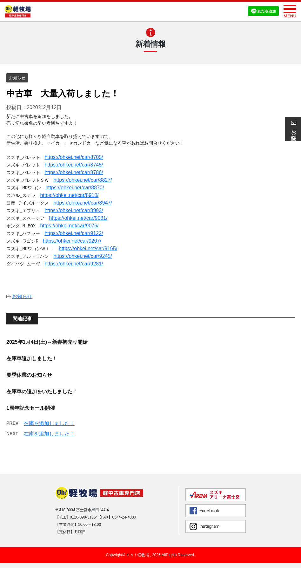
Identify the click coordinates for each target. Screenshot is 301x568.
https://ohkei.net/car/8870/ (74, 187)
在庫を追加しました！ (49, 423)
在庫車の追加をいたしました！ (41, 391)
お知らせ (22, 296)
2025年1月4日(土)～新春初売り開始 (47, 342)
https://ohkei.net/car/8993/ (73, 210)
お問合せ (293, 129)
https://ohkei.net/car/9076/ (69, 225)
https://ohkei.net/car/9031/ (78, 218)
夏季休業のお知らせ (29, 375)
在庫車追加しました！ (31, 358)
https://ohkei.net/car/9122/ (73, 233)
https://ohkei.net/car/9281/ (73, 263)
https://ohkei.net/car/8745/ (73, 164)
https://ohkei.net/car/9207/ (72, 241)
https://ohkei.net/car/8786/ (73, 172)
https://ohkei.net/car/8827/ (82, 180)
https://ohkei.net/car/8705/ (73, 157)
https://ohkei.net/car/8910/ (69, 195)
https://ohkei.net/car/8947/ (82, 203)
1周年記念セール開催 (30, 408)
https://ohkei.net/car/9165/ (88, 248)
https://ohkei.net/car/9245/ (82, 256)
